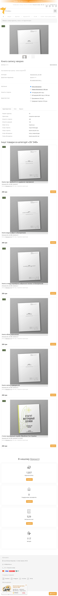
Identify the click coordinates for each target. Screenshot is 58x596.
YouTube (22, 578)
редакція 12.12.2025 (18, 438)
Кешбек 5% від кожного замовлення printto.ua (28, 1)
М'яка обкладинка (36, 86)
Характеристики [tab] (6, 109)
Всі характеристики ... (36, 80)
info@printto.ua (53, 4)
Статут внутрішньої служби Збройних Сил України (19, 436)
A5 (11, 440)
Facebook (5, 578)
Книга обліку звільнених (10, 334)
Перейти (29, 479)
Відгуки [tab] (21, 109)
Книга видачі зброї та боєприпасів (14, 233)
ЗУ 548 (35, 16)
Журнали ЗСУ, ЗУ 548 (35, 74)
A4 (11, 186)
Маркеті (34, 459)
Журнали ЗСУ (26, 16)
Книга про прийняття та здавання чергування (18, 182)
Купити (52, 593)
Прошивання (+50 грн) (38, 98)
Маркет (9, 16)
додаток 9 (15, 184)
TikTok (30, 578)
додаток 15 (15, 387)
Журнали (17, 16)
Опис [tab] (15, 109)
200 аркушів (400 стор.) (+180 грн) (41, 95)
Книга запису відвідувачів (11, 385)
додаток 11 (15, 285)
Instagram (14, 578)
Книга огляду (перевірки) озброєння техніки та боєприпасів (22, 283)
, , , (16, 560)
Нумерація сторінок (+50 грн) (39, 101)
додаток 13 (15, 336)
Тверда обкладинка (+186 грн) (40, 89)
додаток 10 (15, 235)
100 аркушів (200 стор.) (38, 92)
